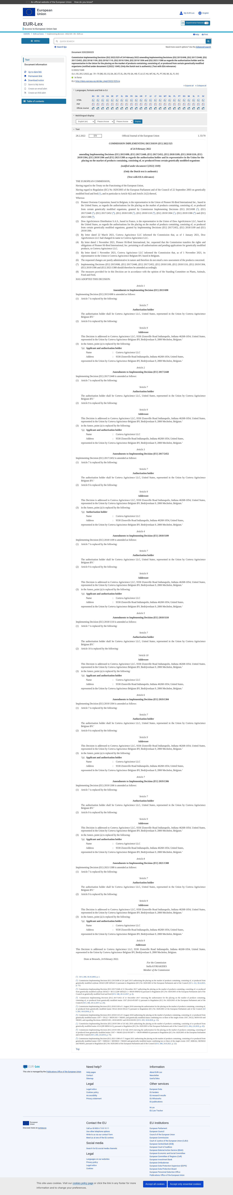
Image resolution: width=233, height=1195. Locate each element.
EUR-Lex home (38, 34)
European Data (156, 1089)
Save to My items (34, 84)
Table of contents (33, 101)
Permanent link (33, 76)
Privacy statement (93, 1098)
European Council (157, 1131)
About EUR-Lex (156, 1072)
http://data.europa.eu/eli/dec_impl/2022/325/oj (97, 81)
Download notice (34, 80)
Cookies (89, 1168)
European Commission (159, 1138)
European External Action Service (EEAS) (166, 1150)
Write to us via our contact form (99, 1134)
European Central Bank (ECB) (162, 1144)
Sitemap (89, 1078)
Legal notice (91, 1089)
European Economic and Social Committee (167, 1153)
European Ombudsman (159, 1163)
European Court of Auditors (161, 1147)
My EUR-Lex (186, 13)
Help (196, 34)
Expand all (189, 86)
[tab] (139, 90)
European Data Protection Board (163, 1169)
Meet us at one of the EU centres (100, 1138)
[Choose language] (85, 121)
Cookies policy (92, 1092)
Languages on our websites (98, 1159)
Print (205, 34)
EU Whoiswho (155, 1098)
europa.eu (42, 1128)
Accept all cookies (154, 1184)
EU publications (156, 1102)
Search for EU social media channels (101, 1148)
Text (27, 59)
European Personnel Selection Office (165, 1172)
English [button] (203, 13)
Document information (36, 64)
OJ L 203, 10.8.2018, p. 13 (148, 1020)
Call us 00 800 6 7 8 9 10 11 (97, 1128)
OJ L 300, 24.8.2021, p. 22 (166, 1044)
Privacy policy (92, 1162)
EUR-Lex (33, 24)
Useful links (155, 1078)
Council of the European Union (162, 1134)
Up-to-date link (33, 71)
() (100, 193)
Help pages (91, 1072)
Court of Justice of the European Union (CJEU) (169, 1141)
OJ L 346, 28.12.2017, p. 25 (93, 1003)
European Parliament (158, 1128)
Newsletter (154, 1075)
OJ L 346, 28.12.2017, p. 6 (122, 994)
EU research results (158, 1095)
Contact (89, 1075)
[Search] (208, 41)
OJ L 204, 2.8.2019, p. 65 (194, 1026)
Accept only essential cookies (185, 1184)
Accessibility (91, 1095)
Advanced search (203, 47)
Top (78, 1049)
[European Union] (30, 1123)
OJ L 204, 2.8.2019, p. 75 (100, 1035)
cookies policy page (78, 1183)
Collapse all (200, 86)
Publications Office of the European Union (63, 1072)
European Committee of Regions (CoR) (166, 1156)
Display (138, 121)
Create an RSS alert (35, 92)
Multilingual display (83, 115)
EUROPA (27, 34)
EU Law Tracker (156, 1110)
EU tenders (154, 1092)
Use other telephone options (98, 1131)
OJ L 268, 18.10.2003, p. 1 (89, 977)
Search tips (61, 47)
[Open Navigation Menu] (35, 41)
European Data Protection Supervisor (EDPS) (168, 1166)
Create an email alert (35, 88)
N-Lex (152, 1107)
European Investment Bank (161, 1159)
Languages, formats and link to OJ (90, 90)
